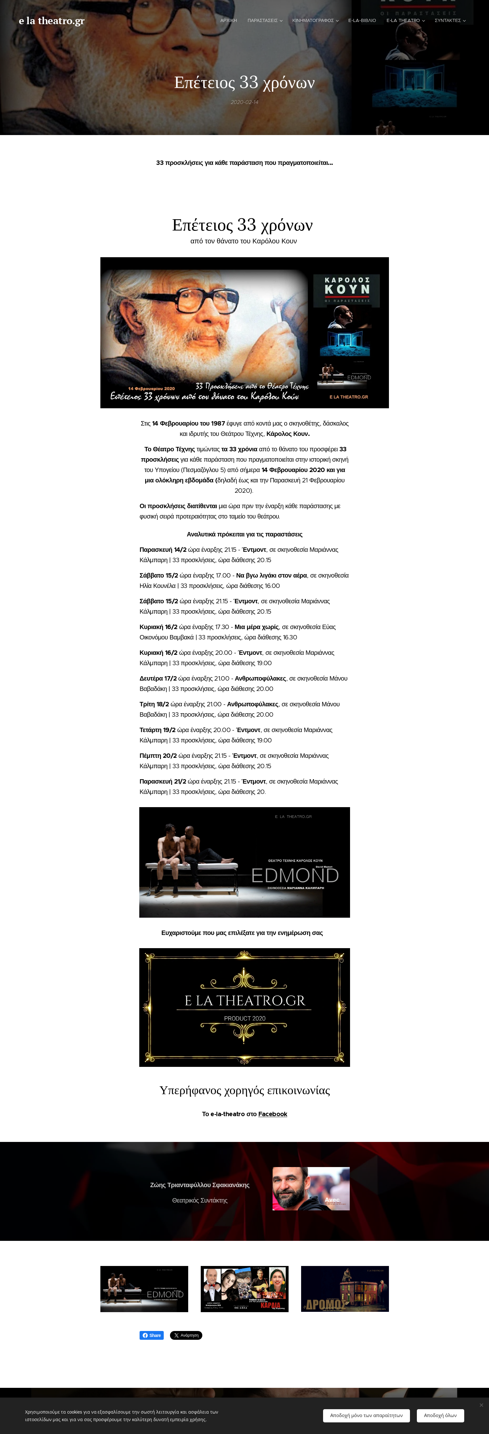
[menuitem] (226, 20)
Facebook (272, 1114)
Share (152, 1335)
